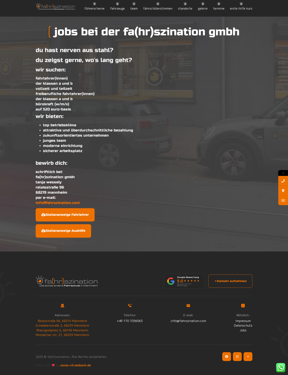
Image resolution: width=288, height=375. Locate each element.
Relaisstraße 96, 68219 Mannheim (62, 320)
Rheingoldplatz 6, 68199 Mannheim (62, 330)
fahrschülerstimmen (157, 8)
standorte (185, 8)
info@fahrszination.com (58, 202)
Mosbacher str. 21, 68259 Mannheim (62, 334)
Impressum (243, 320)
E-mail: (188, 315)
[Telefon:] (130, 305)
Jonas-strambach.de (75, 365)
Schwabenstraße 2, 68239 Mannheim (62, 325)
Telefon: (129, 315)
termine (218, 8)
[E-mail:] (188, 305)
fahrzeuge (117, 8)
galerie (203, 8)
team (134, 8)
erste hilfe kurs (241, 8)
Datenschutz (243, 325)
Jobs (243, 330)
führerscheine (94, 8)
